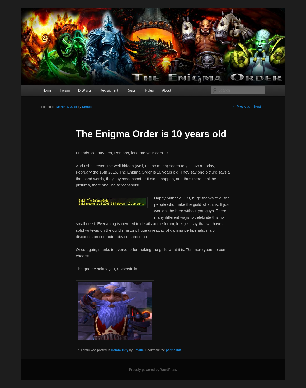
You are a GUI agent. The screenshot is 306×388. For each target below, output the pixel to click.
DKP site (84, 90)
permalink (173, 350)
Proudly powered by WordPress (153, 370)
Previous (241, 106)
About (166, 90)
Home (47, 90)
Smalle (87, 107)
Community (119, 350)
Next (259, 106)
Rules (149, 90)
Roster (131, 90)
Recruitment (109, 90)
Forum (65, 90)
